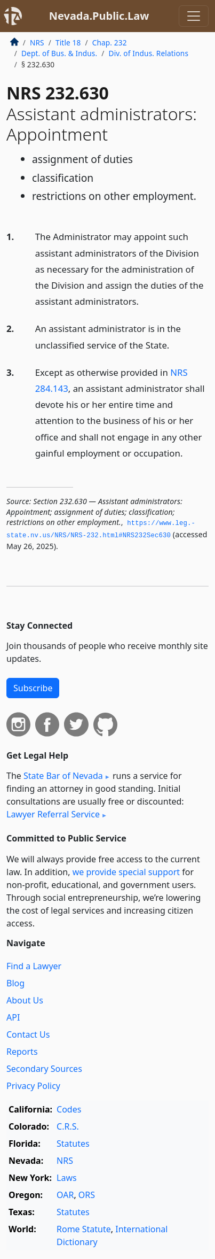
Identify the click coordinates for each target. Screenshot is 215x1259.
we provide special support (126, 872)
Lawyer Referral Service (53, 814)
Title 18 (68, 42)
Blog (15, 983)
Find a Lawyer (33, 966)
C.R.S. (68, 1126)
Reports (22, 1051)
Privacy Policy (33, 1086)
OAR (65, 1195)
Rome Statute (84, 1229)
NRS (37, 42)
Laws (67, 1178)
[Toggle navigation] (194, 16)
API (13, 1017)
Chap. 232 (109, 42)
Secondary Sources (44, 1069)
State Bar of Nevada (63, 776)
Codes (69, 1109)
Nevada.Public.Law (99, 16)
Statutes (73, 1143)
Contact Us (28, 1034)
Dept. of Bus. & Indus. (59, 53)
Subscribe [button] (32, 688)
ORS (86, 1195)
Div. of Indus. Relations (149, 53)
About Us (24, 1000)
